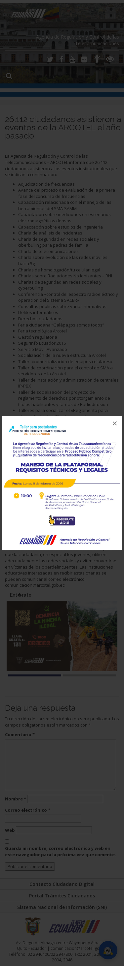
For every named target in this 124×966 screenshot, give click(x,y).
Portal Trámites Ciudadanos (62, 895)
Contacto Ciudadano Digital (62, 884)
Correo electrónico (27, 810)
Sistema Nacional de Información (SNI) (62, 907)
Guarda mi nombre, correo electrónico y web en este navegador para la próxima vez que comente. (60, 851)
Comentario (20, 734)
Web (10, 830)
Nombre (15, 799)
